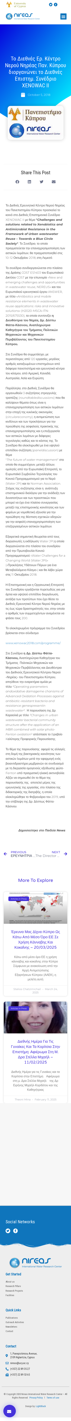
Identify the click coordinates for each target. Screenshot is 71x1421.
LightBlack (41, 1406)
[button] (63, 16)
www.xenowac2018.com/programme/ (33, 643)
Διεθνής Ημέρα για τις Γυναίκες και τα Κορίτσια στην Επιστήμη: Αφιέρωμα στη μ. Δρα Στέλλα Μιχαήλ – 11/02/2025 (35, 1052)
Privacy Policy (35, 1397)
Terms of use (53, 1397)
